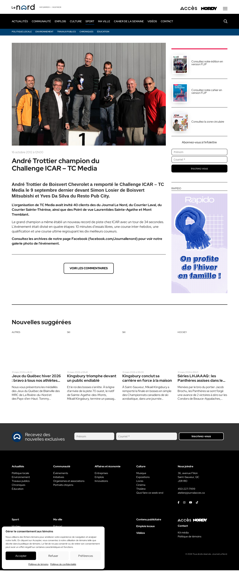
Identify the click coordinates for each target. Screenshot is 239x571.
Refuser (53, 556)
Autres (16, 332)
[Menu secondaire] (225, 9)
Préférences (85, 556)
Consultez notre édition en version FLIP (207, 63)
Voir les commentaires (89, 269)
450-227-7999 (186, 489)
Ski (68, 332)
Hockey (182, 332)
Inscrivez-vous (199, 169)
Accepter (21, 556)
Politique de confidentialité (63, 564)
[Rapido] (199, 241)
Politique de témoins (38, 564)
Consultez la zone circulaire (207, 122)
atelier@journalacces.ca (191, 493)
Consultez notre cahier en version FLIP (206, 92)
